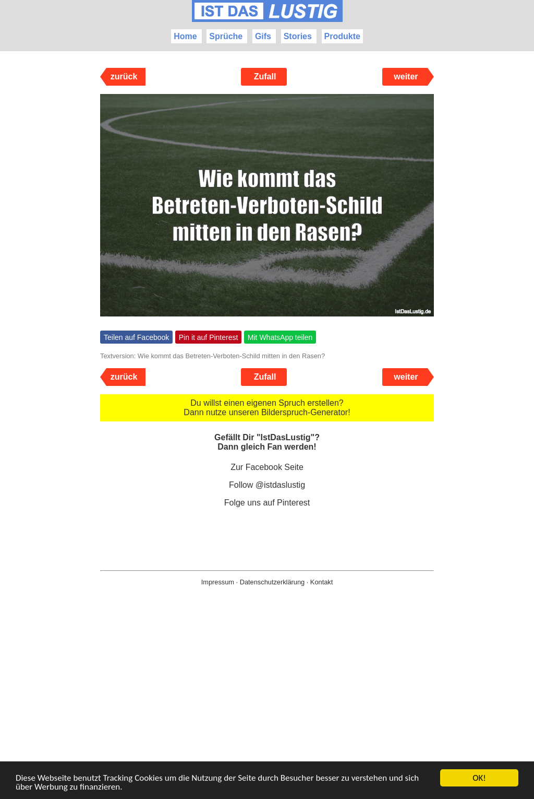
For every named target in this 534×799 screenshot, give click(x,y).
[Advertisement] (267, 709)
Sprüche (225, 36)
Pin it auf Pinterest (208, 337)
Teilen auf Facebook (136, 337)
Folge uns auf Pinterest (267, 502)
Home (185, 36)
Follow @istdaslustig (267, 484)
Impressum (217, 582)
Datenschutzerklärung (272, 582)
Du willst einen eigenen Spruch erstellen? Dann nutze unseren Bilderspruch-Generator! (267, 407)
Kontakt (321, 582)
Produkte (342, 36)
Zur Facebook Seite (267, 467)
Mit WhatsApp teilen (280, 337)
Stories (298, 36)
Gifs (263, 36)
